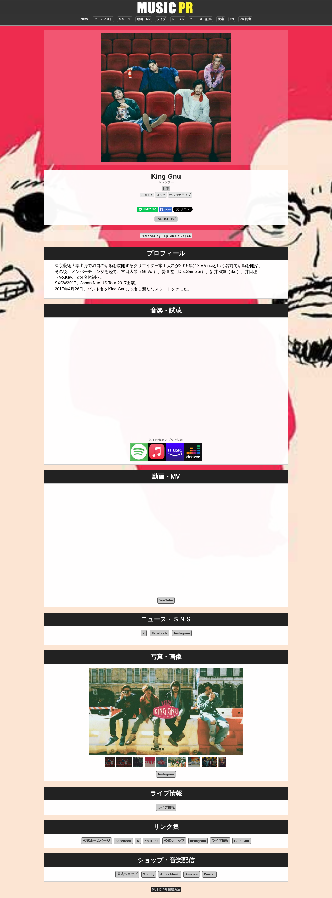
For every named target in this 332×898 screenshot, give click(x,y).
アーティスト (103, 19)
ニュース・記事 (201, 19)
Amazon (191, 874)
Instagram (182, 633)
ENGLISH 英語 (166, 219)
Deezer (209, 874)
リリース (125, 19)
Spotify (148, 874)
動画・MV (144, 19)
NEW (84, 19)
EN (232, 19)
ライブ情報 (166, 807)
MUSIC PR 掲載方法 (166, 890)
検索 (221, 19)
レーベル (178, 19)
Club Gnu (241, 841)
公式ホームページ (96, 841)
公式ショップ (174, 841)
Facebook (159, 633)
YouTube (166, 600)
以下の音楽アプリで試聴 (166, 440)
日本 (166, 188)
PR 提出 (245, 19)
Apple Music (169, 874)
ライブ (161, 19)
